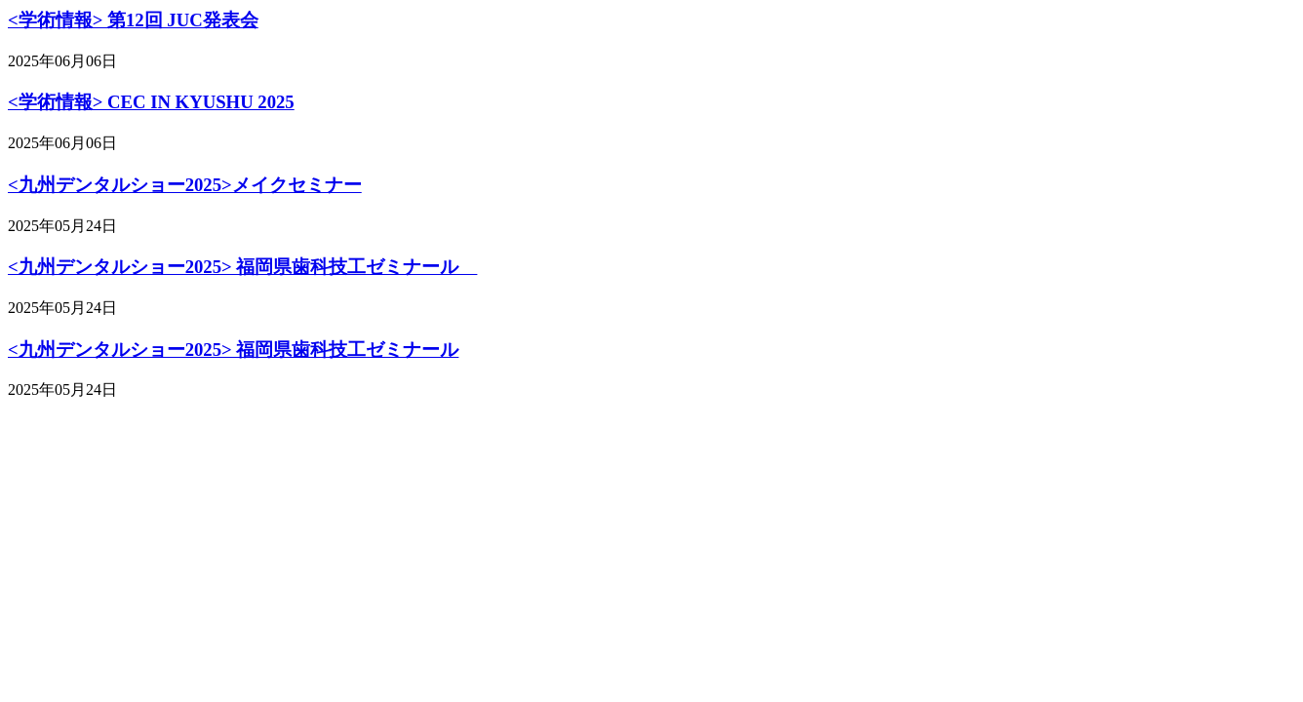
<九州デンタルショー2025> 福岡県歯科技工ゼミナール (242, 266)
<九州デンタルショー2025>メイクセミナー (185, 185)
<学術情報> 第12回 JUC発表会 (133, 20)
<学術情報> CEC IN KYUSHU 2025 (151, 102)
